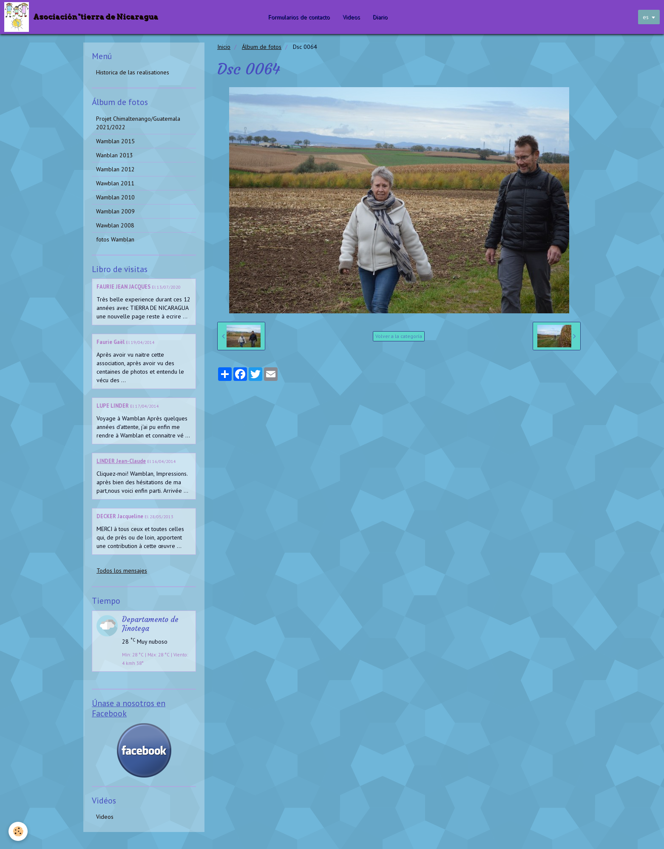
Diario (380, 17)
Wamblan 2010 (115, 197)
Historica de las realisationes (132, 72)
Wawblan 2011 (115, 183)
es (646, 17)
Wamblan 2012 (115, 169)
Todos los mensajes (121, 570)
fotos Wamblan (115, 239)
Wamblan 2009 (115, 211)
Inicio (223, 47)
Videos (351, 17)
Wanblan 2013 (114, 155)
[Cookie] (18, 831)
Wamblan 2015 (115, 141)
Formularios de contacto (299, 17)
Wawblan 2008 (115, 225)
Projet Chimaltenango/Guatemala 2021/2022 (138, 123)
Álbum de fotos (261, 47)
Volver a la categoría (398, 336)
